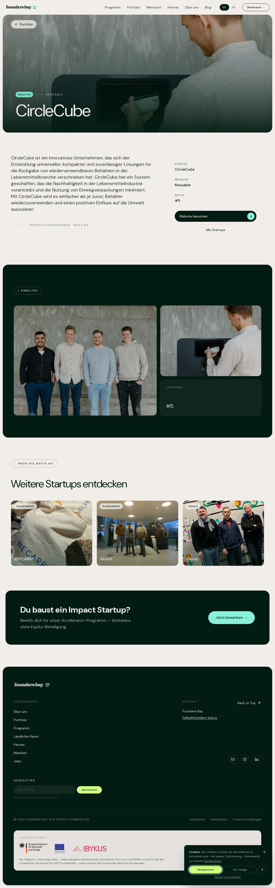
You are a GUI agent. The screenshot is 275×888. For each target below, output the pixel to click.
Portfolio (133, 7)
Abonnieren (89, 790)
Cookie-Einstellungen (247, 819)
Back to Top (249, 703)
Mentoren (154, 7)
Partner (173, 7)
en (234, 7)
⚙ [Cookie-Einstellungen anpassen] (262, 869)
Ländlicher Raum (26, 736)
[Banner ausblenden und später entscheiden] (264, 852)
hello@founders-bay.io (200, 718)
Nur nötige (240, 869)
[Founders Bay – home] (22, 7)
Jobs (17, 761)
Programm (113, 7)
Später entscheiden (228, 877)
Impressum (197, 819)
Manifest (20, 753)
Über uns (191, 7)
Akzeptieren (205, 869)
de (224, 7)
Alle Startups (215, 238)
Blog (208, 7)
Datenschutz (212, 861)
